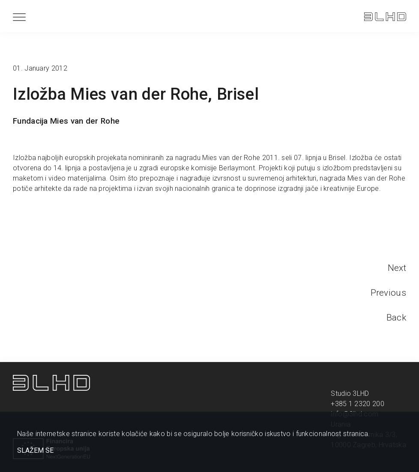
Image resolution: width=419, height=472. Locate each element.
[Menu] (19, 17)
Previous (388, 293)
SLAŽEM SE (35, 450)
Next (397, 268)
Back (396, 317)
